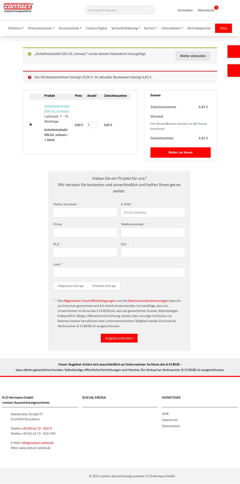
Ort (123, 244)
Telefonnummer (132, 224)
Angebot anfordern (119, 338)
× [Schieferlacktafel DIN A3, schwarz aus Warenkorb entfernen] (30, 125)
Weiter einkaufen (193, 56)
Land (56, 264)
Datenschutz (171, 426)
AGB (165, 414)
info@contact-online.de (37, 443)
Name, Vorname (64, 204)
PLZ (56, 244)
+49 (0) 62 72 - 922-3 (37, 429)
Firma (57, 224)
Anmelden (185, 10)
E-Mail (126, 204)
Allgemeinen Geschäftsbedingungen (89, 301)
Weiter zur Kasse (181, 153)
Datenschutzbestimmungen (148, 301)
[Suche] (147, 10)
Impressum (169, 420)
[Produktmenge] (92, 125)
